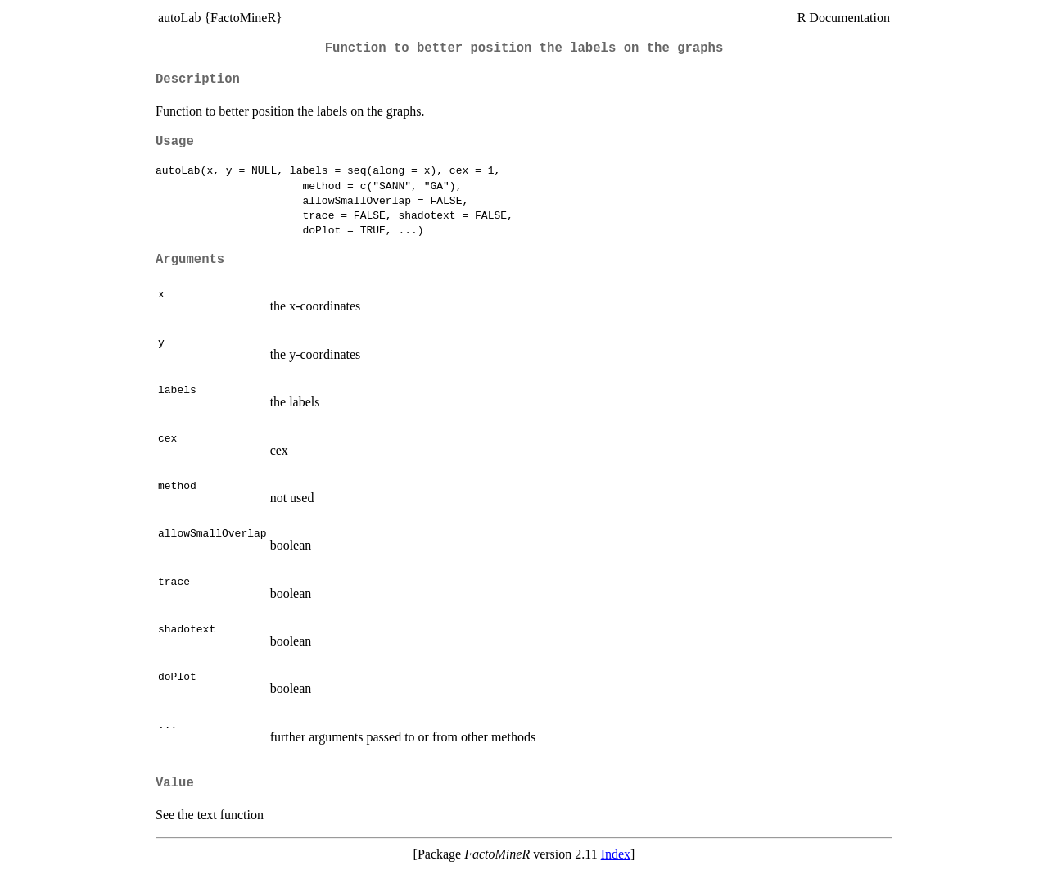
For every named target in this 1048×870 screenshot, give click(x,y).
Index (615, 854)
